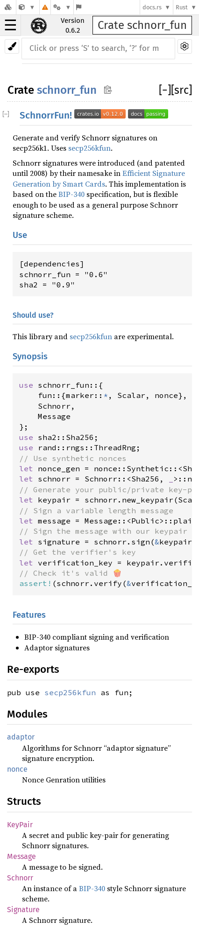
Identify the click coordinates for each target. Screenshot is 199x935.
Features (29, 615)
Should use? (33, 315)
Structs (24, 801)
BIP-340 (71, 194)
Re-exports (33, 669)
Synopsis (30, 356)
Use (20, 235)
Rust (182, 7)
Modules (27, 714)
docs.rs (152, 7)
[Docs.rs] (8, 7)
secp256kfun (89, 148)
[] (165, 90)
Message (21, 856)
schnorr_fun (67, 90)
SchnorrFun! (94, 115)
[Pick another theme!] (12, 46)
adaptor (21, 737)
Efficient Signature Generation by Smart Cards (99, 178)
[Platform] (62, 7)
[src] (181, 90)
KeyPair (20, 824)
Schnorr (20, 877)
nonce (17, 769)
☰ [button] (10, 25)
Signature (23, 909)
